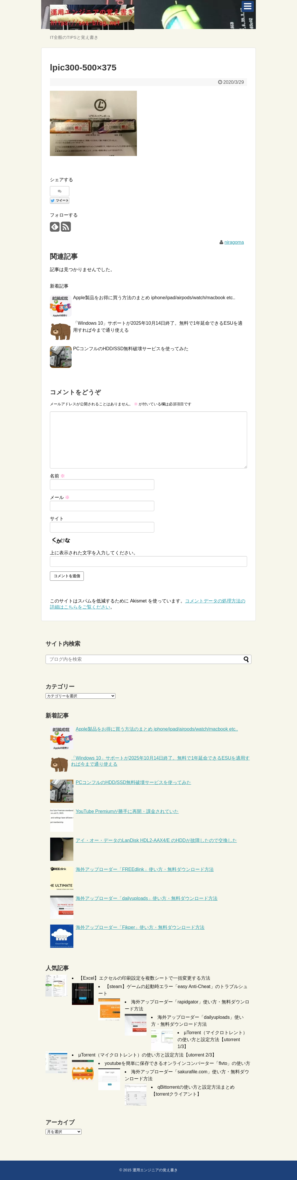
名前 (57, 475)
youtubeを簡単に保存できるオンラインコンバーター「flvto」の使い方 (177, 1063)
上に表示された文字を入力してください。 (94, 552)
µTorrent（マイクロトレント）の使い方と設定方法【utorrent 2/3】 (147, 1054)
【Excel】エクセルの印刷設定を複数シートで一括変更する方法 (144, 978)
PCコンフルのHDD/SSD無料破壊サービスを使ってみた (131, 348)
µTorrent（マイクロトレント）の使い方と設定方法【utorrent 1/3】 (212, 1039)
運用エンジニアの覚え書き (155, 1170)
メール (60, 497)
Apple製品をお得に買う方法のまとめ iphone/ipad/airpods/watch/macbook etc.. (154, 297)
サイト (57, 518)
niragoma (234, 242)
